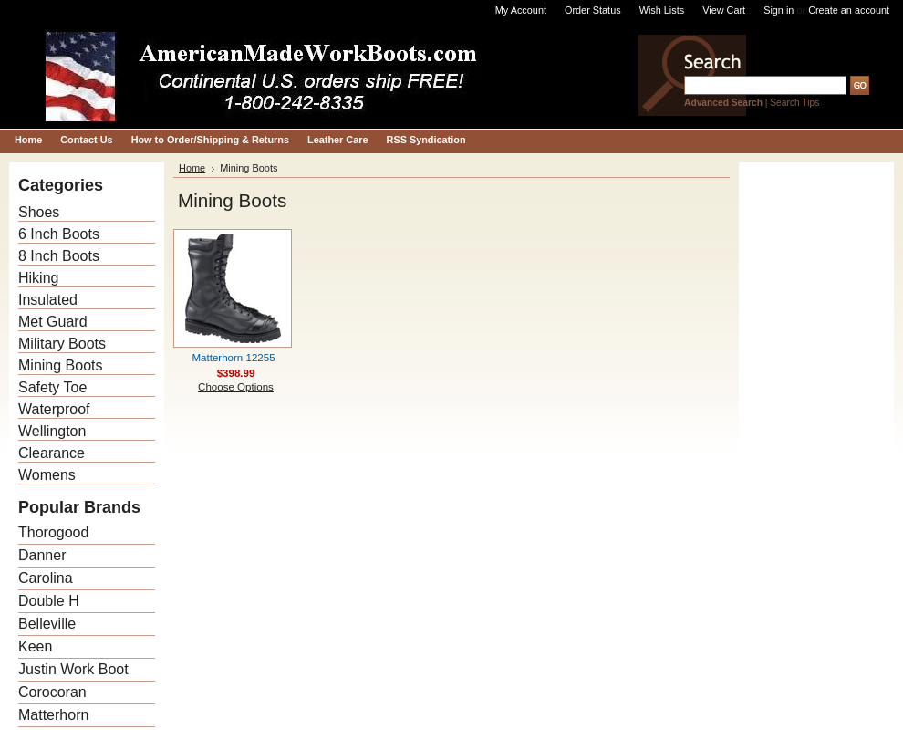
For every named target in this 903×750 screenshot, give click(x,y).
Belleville (47, 623)
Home (192, 167)
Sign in (778, 10)
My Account (520, 10)
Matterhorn (53, 715)
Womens (47, 475)
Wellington (52, 431)
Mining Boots (60, 365)
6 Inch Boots (58, 234)
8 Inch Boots (58, 256)
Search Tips (794, 103)
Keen (35, 646)
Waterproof (54, 409)
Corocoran (52, 692)
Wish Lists (662, 10)
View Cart (723, 10)
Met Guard (53, 321)
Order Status (593, 10)
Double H (48, 601)
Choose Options (236, 386)
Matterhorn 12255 (233, 357)
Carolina (45, 578)
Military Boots (62, 343)
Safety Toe (52, 387)
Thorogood (53, 532)
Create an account (848, 10)
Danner (42, 555)
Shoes (38, 212)
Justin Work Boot (73, 669)
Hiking (38, 278)
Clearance (51, 453)
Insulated (48, 299)
